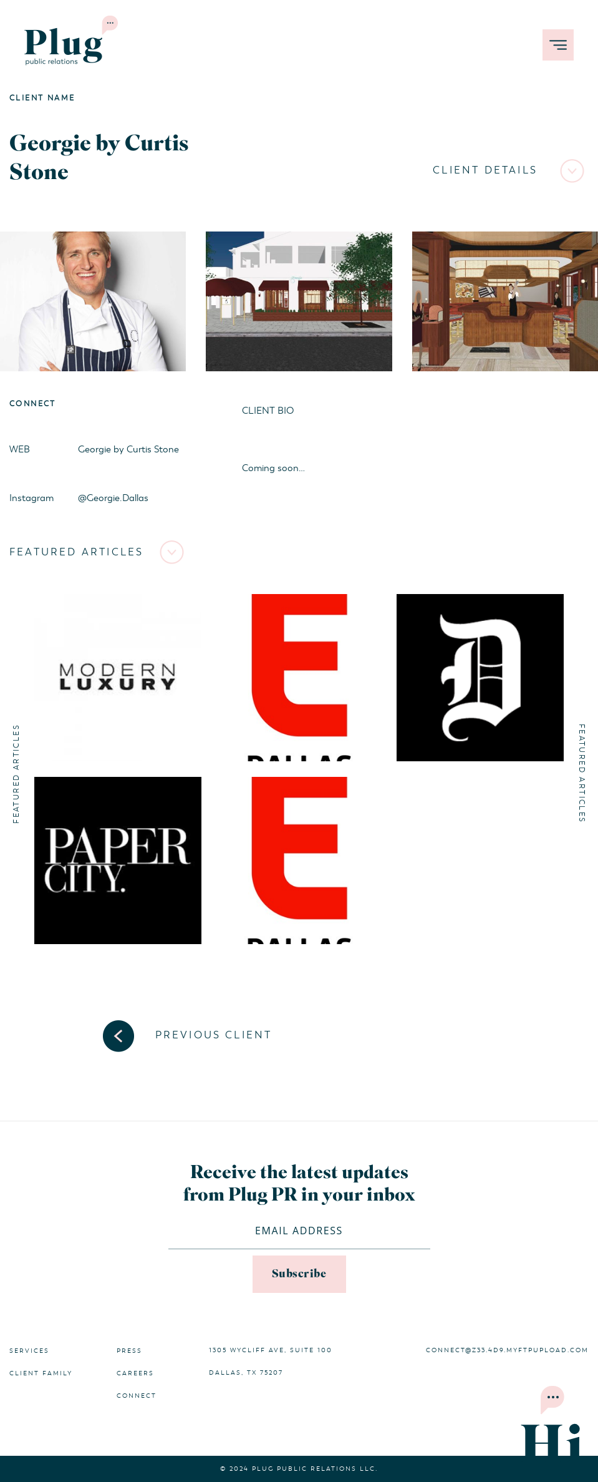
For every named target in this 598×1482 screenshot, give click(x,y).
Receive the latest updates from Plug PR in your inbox (299, 1184)
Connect (137, 1396)
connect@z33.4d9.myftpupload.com (507, 1350)
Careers (135, 1373)
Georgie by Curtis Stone (128, 449)
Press (129, 1351)
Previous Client (213, 1035)
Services (29, 1351)
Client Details (485, 170)
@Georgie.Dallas (113, 498)
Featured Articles (76, 552)
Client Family (40, 1373)
